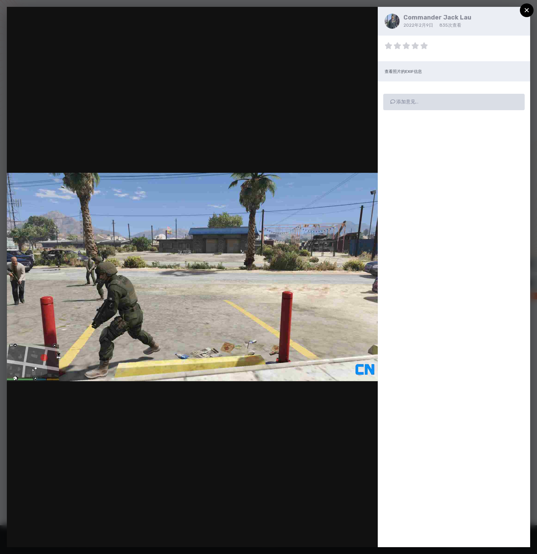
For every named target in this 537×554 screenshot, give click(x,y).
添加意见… (404, 102)
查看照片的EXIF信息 (403, 71)
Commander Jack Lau (437, 17)
